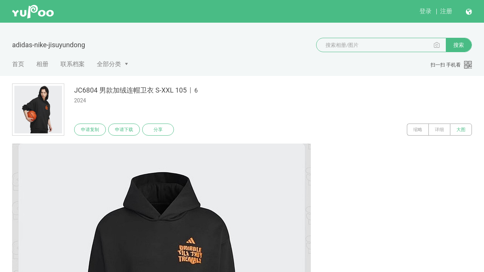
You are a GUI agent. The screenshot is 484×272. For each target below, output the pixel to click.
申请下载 (124, 129)
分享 (158, 129)
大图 (460, 129)
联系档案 (72, 64)
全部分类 (109, 64)
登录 (425, 11)
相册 (42, 64)
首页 (18, 64)
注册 (446, 11)
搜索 (458, 45)
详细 (439, 129)
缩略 (417, 129)
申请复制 (90, 129)
